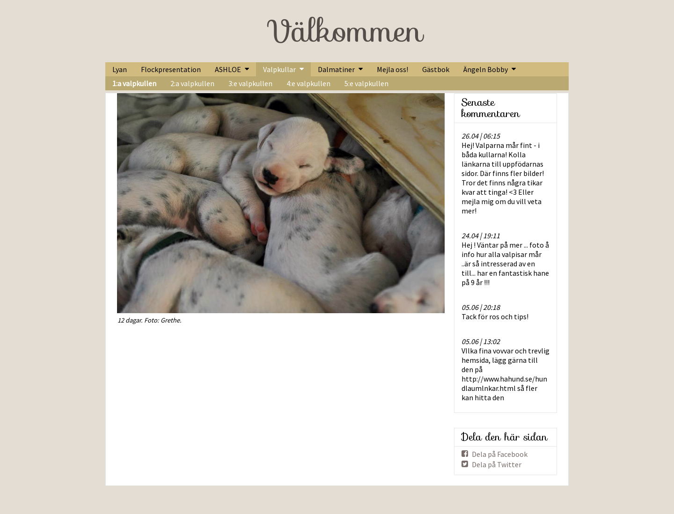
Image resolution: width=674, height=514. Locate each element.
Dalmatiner (336, 69)
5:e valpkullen (366, 83)
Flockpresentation (171, 69)
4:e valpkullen (308, 83)
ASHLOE (228, 69)
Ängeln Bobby (485, 69)
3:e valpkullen (250, 83)
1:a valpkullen (134, 83)
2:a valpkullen (192, 83)
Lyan (119, 69)
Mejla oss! (392, 69)
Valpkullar (279, 69)
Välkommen (344, 31)
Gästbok (435, 69)
